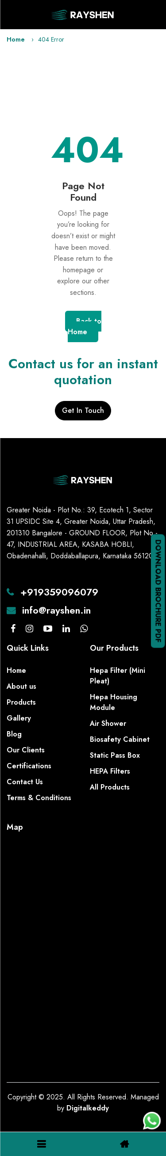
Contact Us (25, 782)
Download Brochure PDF (158, 590)
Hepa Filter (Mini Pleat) (117, 675)
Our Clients (26, 750)
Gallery (19, 718)
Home (16, 39)
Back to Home (84, 326)
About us (21, 686)
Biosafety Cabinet (120, 739)
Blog (14, 734)
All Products (110, 787)
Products (21, 702)
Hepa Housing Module (113, 702)
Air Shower (108, 723)
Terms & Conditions (39, 798)
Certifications (29, 766)
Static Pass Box (115, 755)
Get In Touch (83, 410)
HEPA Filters (110, 771)
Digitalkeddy (87, 1108)
